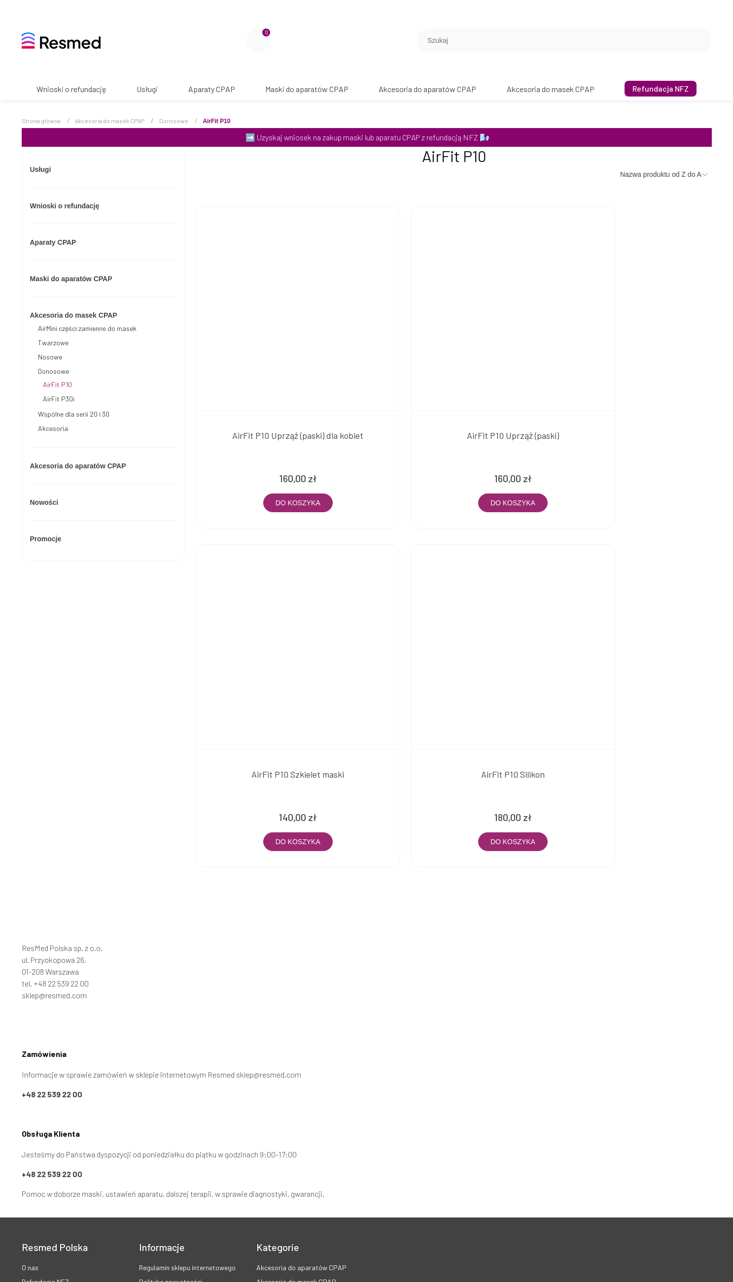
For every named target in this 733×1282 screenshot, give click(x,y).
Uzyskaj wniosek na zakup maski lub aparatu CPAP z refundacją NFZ (367, 137)
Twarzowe (53, 342)
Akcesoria (53, 428)
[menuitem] (71, 89)
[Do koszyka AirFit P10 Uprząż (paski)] (454, 461)
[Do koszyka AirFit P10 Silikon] (279, 757)
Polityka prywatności (170, 1198)
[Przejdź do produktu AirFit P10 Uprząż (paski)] (454, 287)
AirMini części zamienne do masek (87, 328)
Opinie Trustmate (47, 1241)
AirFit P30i (58, 398)
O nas (30, 1183)
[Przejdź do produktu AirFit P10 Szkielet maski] (630, 287)
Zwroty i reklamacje (168, 1212)
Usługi (40, 169)
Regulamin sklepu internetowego (187, 1183)
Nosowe (50, 357)
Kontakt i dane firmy (52, 1227)
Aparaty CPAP (53, 242)
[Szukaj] (700, 40)
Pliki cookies (157, 1253)
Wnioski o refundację (65, 206)
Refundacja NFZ (45, 1198)
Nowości (44, 502)
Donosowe (53, 371)
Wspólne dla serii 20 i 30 (73, 414)
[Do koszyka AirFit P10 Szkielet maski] (629, 461)
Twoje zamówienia (49, 1212)
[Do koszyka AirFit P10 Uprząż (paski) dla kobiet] (279, 461)
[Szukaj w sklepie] (554, 40)
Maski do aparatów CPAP (71, 279)
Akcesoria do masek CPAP (73, 315)
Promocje (46, 539)
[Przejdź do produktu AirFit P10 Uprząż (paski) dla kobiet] (279, 287)
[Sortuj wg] (664, 174)
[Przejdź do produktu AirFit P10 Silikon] (279, 584)
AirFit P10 (57, 384)
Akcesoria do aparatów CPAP (78, 466)
